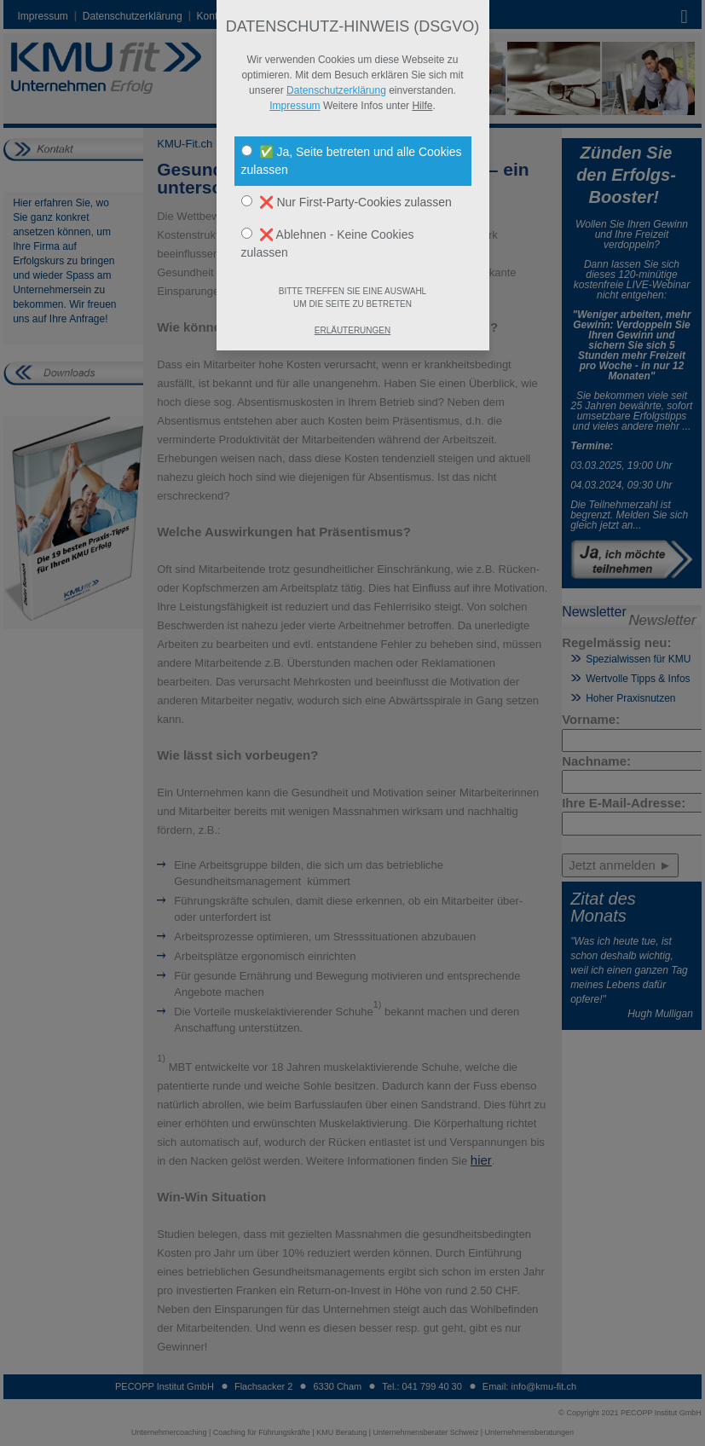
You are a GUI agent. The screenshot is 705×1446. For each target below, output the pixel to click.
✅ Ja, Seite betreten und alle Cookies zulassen (351, 160)
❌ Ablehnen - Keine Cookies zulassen (327, 243)
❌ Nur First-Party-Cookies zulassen (346, 202)
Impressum (294, 106)
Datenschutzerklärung (336, 90)
